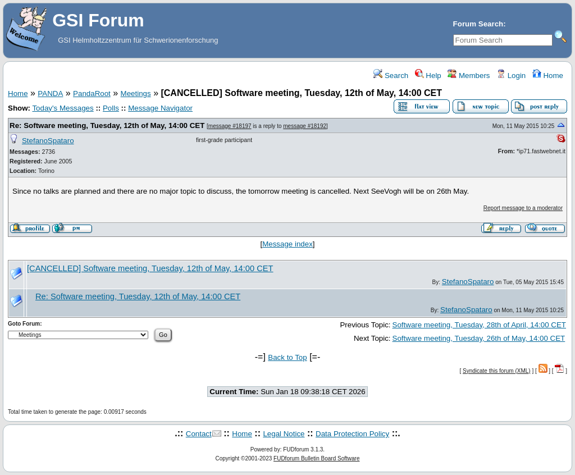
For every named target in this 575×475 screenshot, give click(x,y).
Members (469, 75)
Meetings (136, 93)
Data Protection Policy (352, 434)
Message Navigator (160, 108)
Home (547, 75)
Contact (199, 434)
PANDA (50, 93)
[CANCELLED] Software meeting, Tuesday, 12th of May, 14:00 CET (150, 268)
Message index (287, 244)
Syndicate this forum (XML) (497, 371)
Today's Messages (62, 108)
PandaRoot (92, 93)
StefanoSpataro (48, 140)
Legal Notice (283, 434)
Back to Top (287, 357)
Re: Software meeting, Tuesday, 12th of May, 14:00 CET (107, 125)
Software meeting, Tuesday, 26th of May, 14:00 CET (479, 338)
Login (511, 75)
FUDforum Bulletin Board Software (316, 458)
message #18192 (304, 126)
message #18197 (230, 126)
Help (428, 75)
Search (390, 75)
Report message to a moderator (523, 208)
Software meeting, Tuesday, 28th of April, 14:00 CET (479, 325)
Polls (111, 108)
